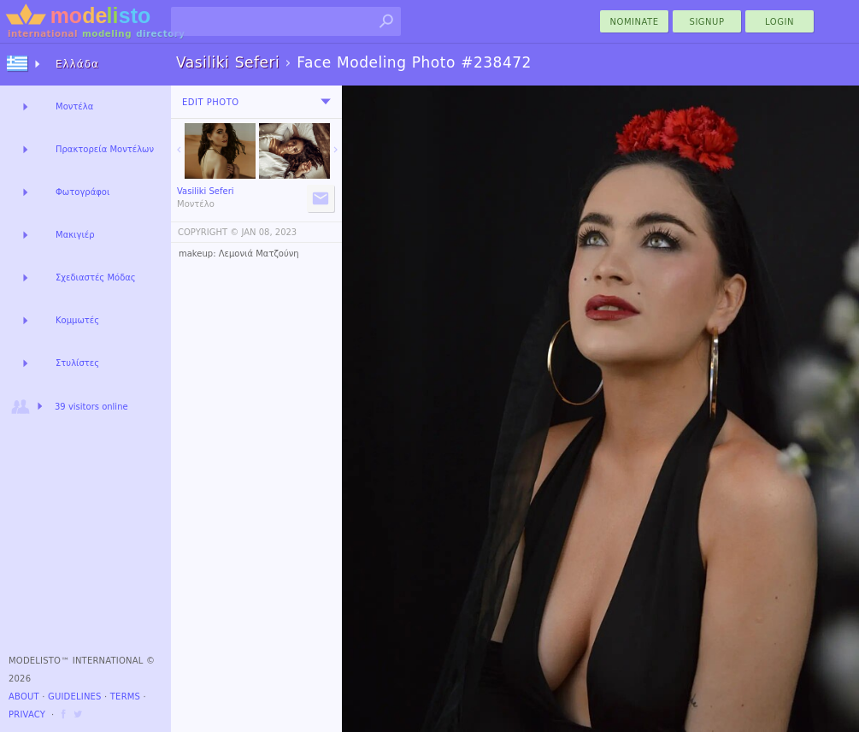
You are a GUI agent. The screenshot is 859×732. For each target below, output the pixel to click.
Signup (707, 22)
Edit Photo (210, 102)
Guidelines (75, 696)
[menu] (325, 101)
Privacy (27, 714)
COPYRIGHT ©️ (208, 232)
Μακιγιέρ (75, 234)
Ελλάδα (77, 64)
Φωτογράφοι (82, 192)
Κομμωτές (77, 320)
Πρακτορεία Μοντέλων (105, 149)
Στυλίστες (77, 363)
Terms (125, 696)
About (24, 696)
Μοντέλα (74, 106)
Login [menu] (779, 22)
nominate (634, 22)
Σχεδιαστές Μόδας (96, 277)
